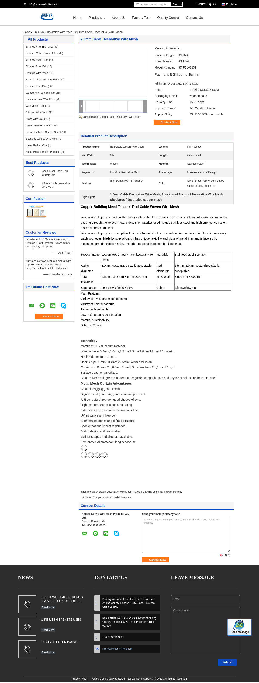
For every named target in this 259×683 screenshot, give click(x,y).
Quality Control (168, 18)
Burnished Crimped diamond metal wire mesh (106, 497)
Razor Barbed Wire (36, 145)
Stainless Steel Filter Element (42, 79)
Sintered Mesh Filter (37, 59)
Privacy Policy (79, 678)
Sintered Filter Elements (39, 46)
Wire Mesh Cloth (35, 105)
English (231, 4)
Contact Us (194, 18)
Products (95, 18)
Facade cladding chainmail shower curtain (157, 491)
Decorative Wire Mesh (59, 32)
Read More (48, 607)
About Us (119, 18)
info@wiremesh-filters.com (44, 4)
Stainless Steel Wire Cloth (40, 99)
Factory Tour (141, 18)
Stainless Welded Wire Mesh (42, 138)
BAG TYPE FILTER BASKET (60, 642)
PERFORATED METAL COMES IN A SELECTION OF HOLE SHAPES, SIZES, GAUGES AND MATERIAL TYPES (62, 599)
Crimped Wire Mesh (37, 112)
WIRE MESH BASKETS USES (61, 619)
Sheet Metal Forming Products (43, 151)
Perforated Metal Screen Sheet (43, 132)
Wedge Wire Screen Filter (40, 92)
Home (77, 18)
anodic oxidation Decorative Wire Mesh (109, 491)
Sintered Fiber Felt (36, 66)
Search (177, 4)
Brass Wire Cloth (35, 119)
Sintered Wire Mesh (37, 73)
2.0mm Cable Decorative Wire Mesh (120, 116)
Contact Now (169, 122)
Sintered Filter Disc (36, 86)
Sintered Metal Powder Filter (42, 53)
